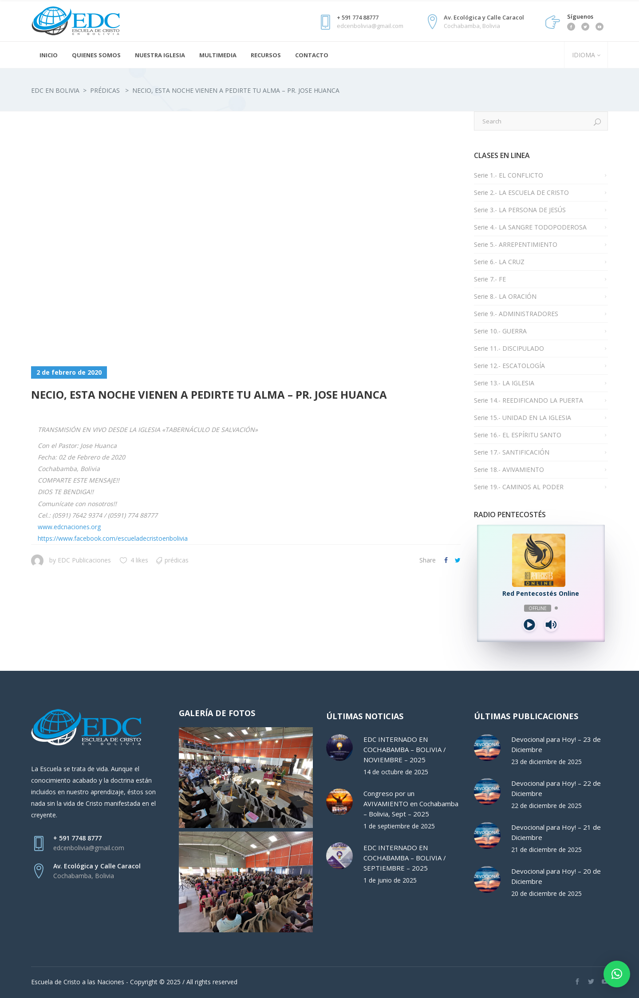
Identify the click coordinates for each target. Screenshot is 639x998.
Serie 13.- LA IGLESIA (504, 383)
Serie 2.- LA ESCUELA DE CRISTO (521, 192)
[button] (617, 974)
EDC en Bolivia (55, 90)
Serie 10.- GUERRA (500, 331)
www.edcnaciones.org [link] (69, 527)
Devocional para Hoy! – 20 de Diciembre (556, 876)
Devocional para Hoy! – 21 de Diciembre (556, 832)
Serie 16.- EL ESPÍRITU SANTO (517, 435)
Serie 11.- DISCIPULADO (509, 348)
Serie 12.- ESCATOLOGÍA (509, 365)
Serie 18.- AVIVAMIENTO (509, 469)
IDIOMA (582, 55)
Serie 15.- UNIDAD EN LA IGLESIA (522, 417)
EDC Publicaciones (84, 560)
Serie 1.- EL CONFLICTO (508, 175)
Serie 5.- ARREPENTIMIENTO (515, 244)
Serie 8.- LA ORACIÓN (505, 296)
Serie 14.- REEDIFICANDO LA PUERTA (528, 400)
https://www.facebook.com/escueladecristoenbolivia (113, 538)
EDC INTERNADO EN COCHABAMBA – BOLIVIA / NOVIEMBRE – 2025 (404, 749)
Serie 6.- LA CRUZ (499, 261)
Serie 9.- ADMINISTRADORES (516, 313)
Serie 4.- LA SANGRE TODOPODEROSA (530, 227)
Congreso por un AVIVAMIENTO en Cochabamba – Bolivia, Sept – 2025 (410, 803)
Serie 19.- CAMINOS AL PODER (519, 487)
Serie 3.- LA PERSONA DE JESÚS (520, 210)
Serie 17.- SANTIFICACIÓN (511, 452)
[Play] (529, 625)
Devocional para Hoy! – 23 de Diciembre (556, 744)
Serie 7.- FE (490, 279)
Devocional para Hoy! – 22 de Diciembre (556, 788)
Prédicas (105, 90)
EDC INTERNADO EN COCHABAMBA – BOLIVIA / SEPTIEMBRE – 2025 (404, 857)
